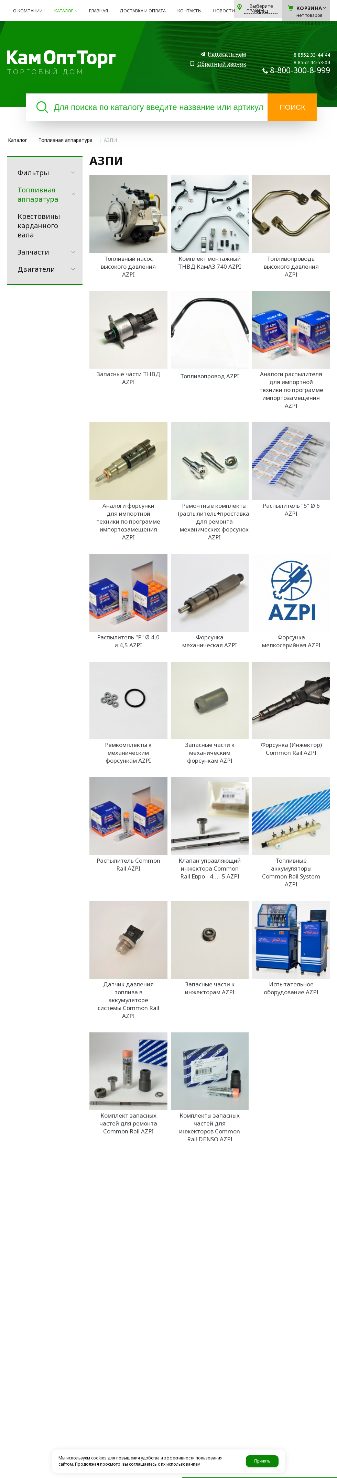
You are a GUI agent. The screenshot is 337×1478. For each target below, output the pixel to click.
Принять (262, 1461)
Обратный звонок (221, 64)
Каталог (17, 140)
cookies (99, 1458)
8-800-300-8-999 (300, 70)
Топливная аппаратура (66, 140)
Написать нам (227, 54)
